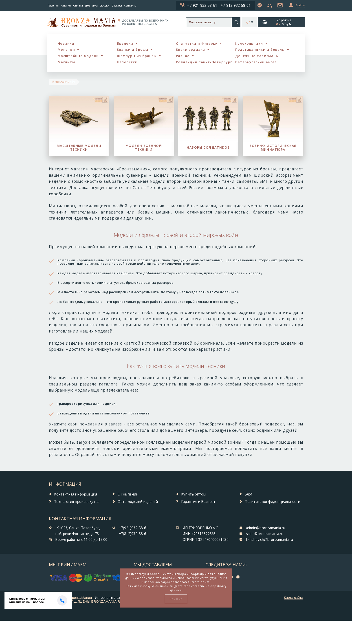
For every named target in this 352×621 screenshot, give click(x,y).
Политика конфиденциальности (272, 502)
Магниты (66, 62)
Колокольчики (249, 43)
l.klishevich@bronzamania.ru (269, 540)
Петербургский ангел (256, 62)
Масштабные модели (78, 56)
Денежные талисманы (257, 56)
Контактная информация (75, 494)
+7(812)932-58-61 (133, 534)
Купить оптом (193, 494)
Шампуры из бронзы (137, 56)
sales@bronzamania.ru (264, 534)
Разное (183, 56)
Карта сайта (293, 598)
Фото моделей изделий (138, 502)
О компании (128, 494)
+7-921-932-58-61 (202, 5)
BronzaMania (63, 82)
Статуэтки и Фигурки (197, 43)
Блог (248, 494)
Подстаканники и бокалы (260, 50)
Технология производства (76, 502)
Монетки (66, 50)
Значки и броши (133, 50)
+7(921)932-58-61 (133, 528)
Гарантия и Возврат (198, 502)
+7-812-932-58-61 (236, 5)
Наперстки (127, 62)
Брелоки (125, 43)
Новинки (66, 43)
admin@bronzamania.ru (265, 528)
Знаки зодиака (190, 50)
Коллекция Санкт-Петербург (204, 62)
